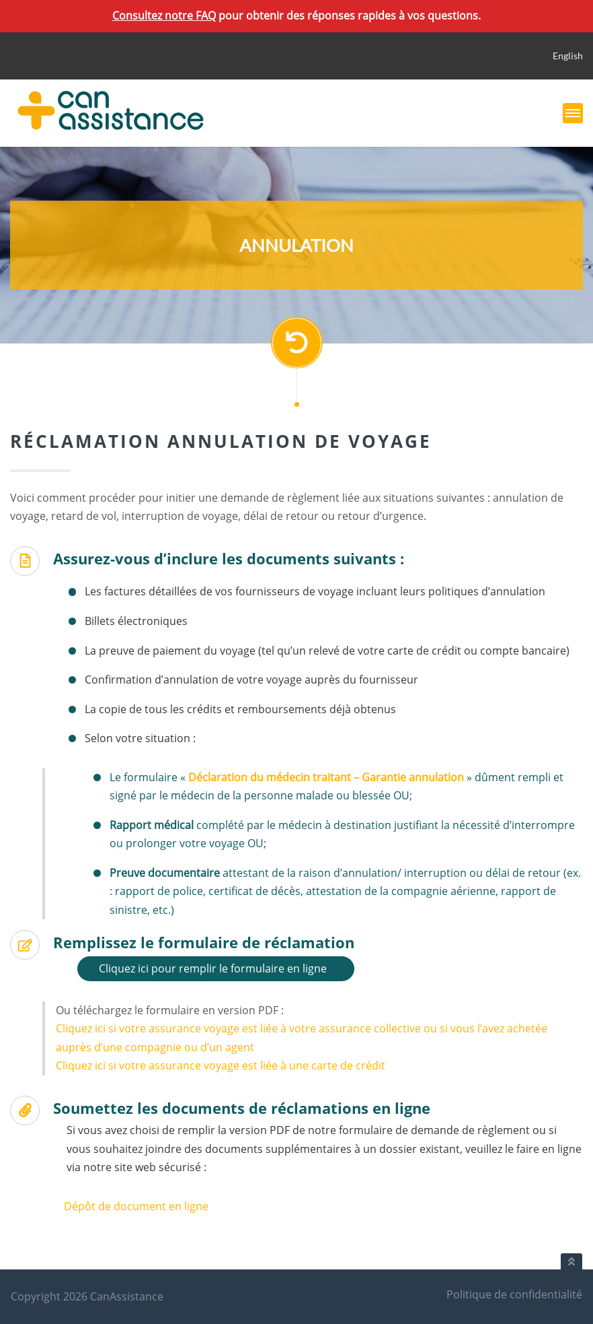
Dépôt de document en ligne (136, 1206)
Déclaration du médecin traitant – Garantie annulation (326, 777)
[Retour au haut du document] (571, 1261)
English (568, 55)
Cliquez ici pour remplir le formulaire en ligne (213, 968)
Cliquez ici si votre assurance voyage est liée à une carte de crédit (220, 1065)
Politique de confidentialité (514, 1294)
